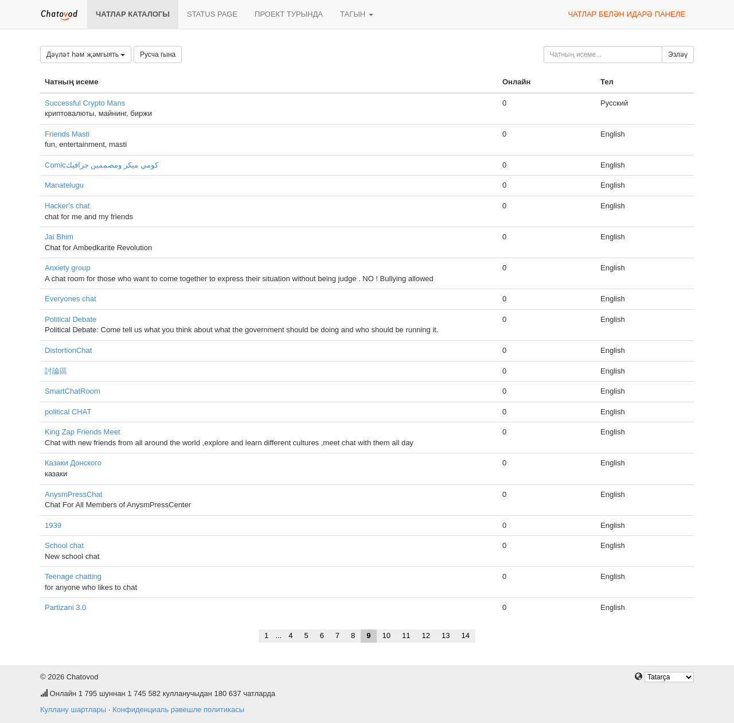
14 (465, 635)
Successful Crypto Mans (85, 103)
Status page (212, 14)
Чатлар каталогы (133, 14)
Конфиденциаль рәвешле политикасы (178, 709)
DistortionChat (68, 350)
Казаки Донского (73, 462)
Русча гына (157, 54)
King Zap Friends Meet (82, 431)
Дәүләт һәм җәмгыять (85, 54)
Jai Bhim (59, 236)
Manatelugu (64, 185)
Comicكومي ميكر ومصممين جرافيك (101, 165)
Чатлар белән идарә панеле (626, 14)
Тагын (356, 14)
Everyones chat (70, 298)
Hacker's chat (67, 205)
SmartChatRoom (72, 391)
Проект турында (289, 14)
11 (406, 635)
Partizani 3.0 (65, 607)
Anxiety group (68, 267)
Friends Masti (67, 134)
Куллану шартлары (73, 709)
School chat (64, 545)
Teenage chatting (73, 576)
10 (386, 635)
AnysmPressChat (73, 494)
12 (426, 635)
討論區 (56, 371)
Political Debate (70, 319)
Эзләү (678, 54)
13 (446, 635)
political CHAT (68, 411)
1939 (53, 525)
